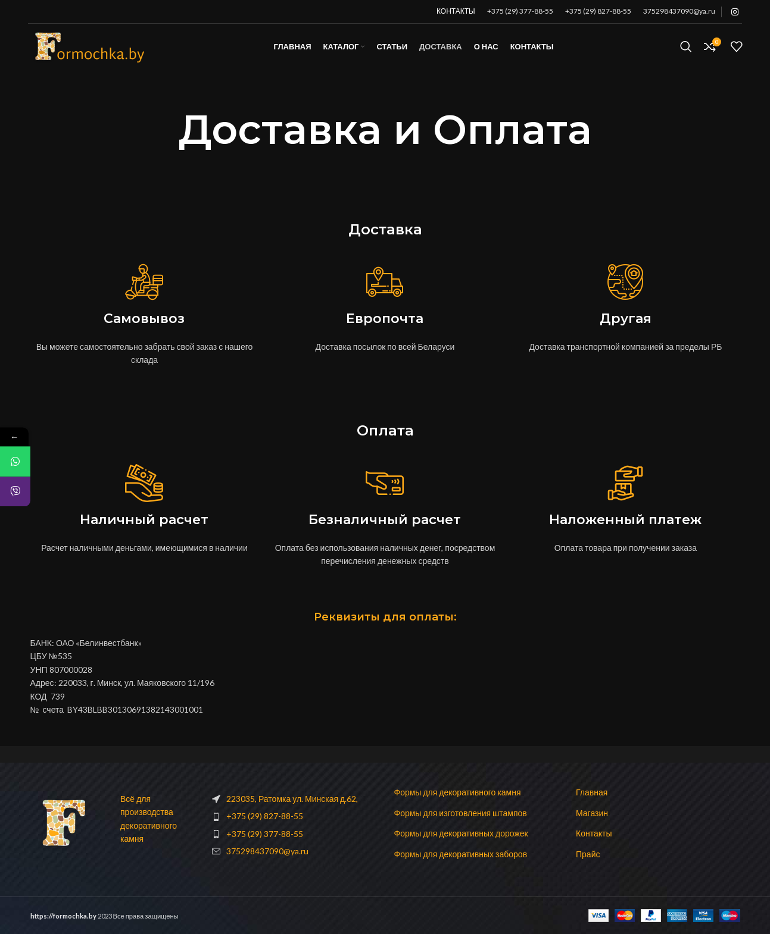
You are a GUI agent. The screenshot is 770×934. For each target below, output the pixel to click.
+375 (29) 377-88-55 (520, 11)
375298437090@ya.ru (679, 11)
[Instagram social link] (735, 12)
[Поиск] (686, 55)
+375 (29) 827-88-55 (598, 11)
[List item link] (294, 816)
